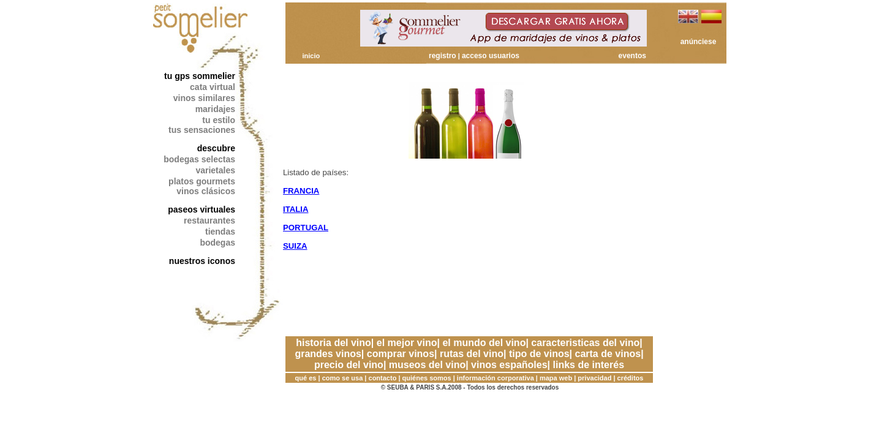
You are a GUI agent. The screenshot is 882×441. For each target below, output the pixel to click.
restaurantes (209, 220)
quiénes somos (426, 378)
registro (442, 55)
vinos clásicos (205, 191)
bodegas (217, 242)
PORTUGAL (305, 227)
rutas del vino (471, 354)
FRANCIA (301, 190)
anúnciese (698, 41)
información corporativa (495, 378)
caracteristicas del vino (585, 342)
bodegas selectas (199, 159)
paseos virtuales (201, 209)
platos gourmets (201, 181)
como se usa (342, 378)
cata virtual (212, 87)
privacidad (594, 378)
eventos (632, 55)
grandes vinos (328, 354)
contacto (383, 378)
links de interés (589, 365)
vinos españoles (509, 365)
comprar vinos (400, 354)
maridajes (215, 109)
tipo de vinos (539, 354)
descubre (216, 148)
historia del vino (333, 342)
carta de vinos (608, 354)
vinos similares (204, 98)
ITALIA (296, 209)
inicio (311, 55)
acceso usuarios (490, 55)
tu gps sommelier (199, 76)
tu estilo (218, 120)
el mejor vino (407, 342)
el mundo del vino (484, 342)
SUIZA (295, 246)
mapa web (556, 378)
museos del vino (427, 365)
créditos (630, 378)
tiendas (220, 231)
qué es (306, 378)
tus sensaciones (201, 130)
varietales (215, 170)
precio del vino (348, 365)
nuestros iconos (202, 261)
